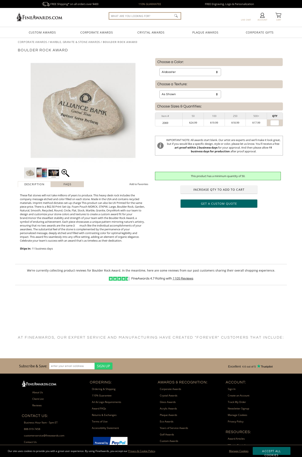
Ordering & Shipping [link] (104, 389)
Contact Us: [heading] (35, 416)
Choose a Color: (170, 62)
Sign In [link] (232, 389)
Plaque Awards (205, 32)
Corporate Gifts (260, 32)
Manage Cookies (239, 451)
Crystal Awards (151, 32)
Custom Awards (42, 32)
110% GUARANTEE (149, 4)
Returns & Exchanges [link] (104, 415)
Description (34, 184)
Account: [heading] (236, 382)
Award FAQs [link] (99, 408)
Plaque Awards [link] (168, 415)
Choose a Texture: (172, 84)
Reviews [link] (37, 405)
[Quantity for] (274, 123)
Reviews (183, 278)
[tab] (34, 184)
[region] (64, 365)
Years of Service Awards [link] (174, 428)
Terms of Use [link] (100, 421)
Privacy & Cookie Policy (141, 451)
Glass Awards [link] (168, 402)
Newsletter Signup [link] (238, 408)
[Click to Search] (176, 15)
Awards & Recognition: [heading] (183, 382)
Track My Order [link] (237, 402)
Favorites (138, 184)
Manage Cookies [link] (237, 415)
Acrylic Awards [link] (168, 408)
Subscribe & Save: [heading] (33, 366)
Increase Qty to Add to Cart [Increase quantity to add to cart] (218, 190)
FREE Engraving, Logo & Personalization (229, 4)
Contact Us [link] (30, 442)
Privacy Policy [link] (235, 421)
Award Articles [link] (236, 438)
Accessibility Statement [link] (105, 428)
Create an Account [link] (238, 395)
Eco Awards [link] (166, 421)
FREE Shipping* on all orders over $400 (70, 4)
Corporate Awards (96, 32)
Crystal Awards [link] (168, 395)
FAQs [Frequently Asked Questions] (67, 184)
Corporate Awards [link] (170, 389)
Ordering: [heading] (101, 382)
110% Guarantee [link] (102, 395)
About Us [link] (37, 392)
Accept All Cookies (271, 452)
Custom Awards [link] (169, 441)
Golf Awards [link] (167, 434)
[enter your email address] (72, 366)
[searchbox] (145, 16)
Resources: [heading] (238, 432)
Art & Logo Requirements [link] (106, 402)
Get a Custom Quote (219, 204)
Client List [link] (38, 399)
